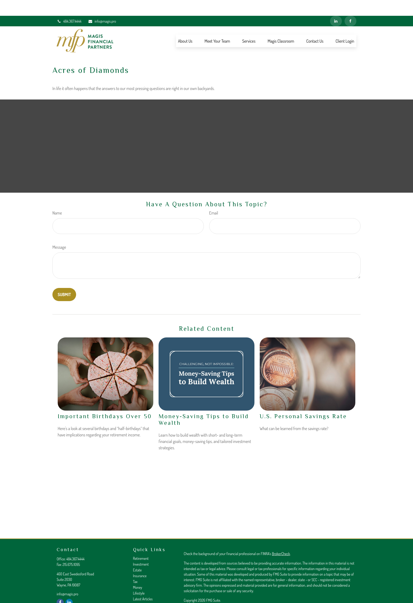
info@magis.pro (102, 5)
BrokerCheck (281, 538)
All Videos (140, 589)
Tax (135, 566)
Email (213, 197)
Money (137, 571)
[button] (185, 25)
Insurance (140, 560)
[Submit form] (64, 278)
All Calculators (143, 594)
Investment (141, 548)
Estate (137, 554)
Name (57, 197)
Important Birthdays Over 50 (105, 400)
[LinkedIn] (336, 5)
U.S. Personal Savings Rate (303, 400)
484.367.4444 (69, 5)
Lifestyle (139, 577)
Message (59, 231)
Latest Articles (143, 583)
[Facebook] (350, 5)
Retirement (141, 542)
